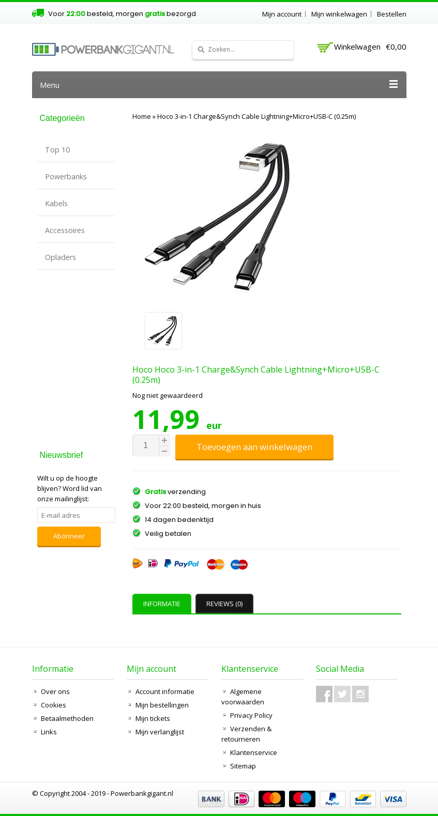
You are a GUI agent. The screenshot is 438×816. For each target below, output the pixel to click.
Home (141, 116)
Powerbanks (66, 176)
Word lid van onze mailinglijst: (69, 488)
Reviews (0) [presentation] (224, 603)
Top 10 (57, 150)
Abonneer (69, 536)
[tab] (163, 603)
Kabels (56, 203)
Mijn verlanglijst (159, 731)
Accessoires (65, 230)
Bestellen (391, 14)
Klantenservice (253, 752)
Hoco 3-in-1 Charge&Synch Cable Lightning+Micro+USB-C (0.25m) (256, 116)
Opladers (60, 257)
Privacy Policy (251, 715)
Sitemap (243, 766)
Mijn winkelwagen (339, 14)
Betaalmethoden (67, 718)
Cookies (53, 705)
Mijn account (281, 14)
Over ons (55, 691)
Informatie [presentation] (161, 603)
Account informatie (164, 691)
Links (49, 731)
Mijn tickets (152, 718)
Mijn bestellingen (162, 705)
